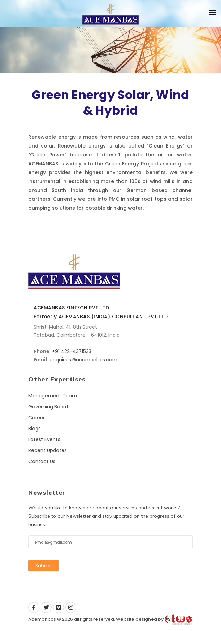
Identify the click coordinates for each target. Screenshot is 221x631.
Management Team (52, 395)
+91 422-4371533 (71, 351)
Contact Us (41, 461)
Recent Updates (47, 450)
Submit (43, 565)
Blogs (34, 428)
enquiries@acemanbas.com (83, 359)
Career (36, 417)
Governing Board (48, 406)
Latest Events (44, 439)
